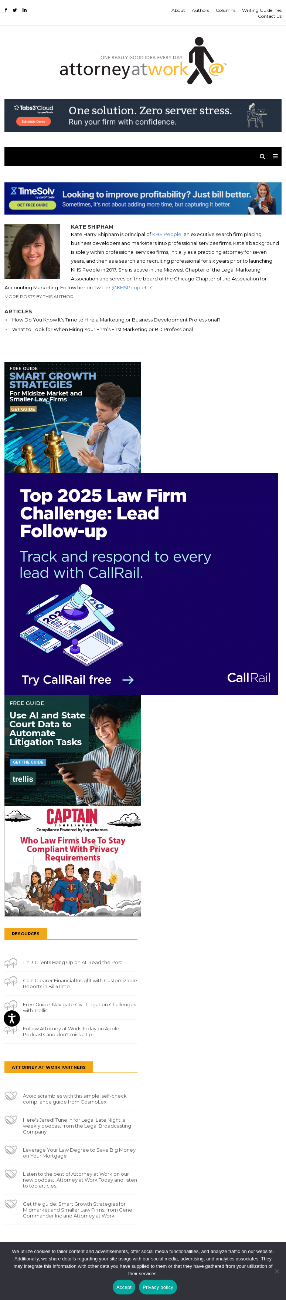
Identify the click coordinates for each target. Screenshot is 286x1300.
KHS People (166, 234)
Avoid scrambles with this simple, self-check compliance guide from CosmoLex (75, 1099)
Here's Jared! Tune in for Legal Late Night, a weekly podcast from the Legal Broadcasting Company (77, 1126)
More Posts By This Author (39, 296)
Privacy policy (158, 1287)
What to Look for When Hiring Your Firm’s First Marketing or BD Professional (102, 329)
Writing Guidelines (262, 10)
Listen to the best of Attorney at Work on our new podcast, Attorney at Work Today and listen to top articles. (80, 1180)
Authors (200, 10)
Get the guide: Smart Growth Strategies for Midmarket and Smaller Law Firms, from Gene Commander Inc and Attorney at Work (77, 1210)
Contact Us (270, 16)
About (178, 10)
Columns (225, 10)
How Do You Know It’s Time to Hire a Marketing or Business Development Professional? (116, 320)
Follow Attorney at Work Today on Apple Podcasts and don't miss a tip (71, 1031)
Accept (124, 1287)
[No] (276, 1271)
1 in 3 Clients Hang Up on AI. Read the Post (72, 962)
